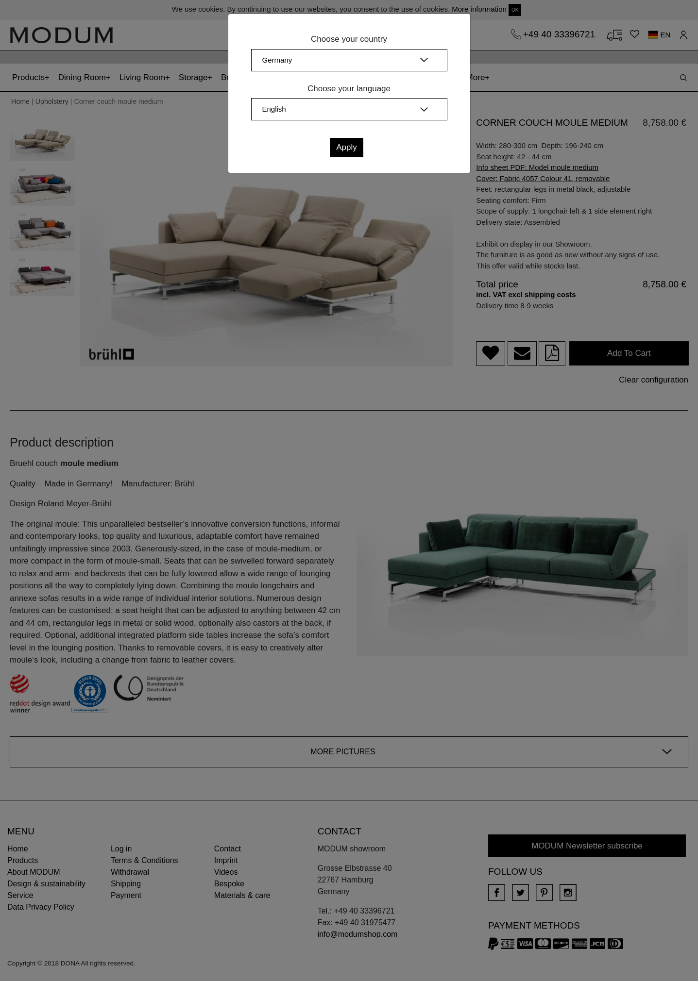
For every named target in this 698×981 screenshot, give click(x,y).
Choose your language (349, 88)
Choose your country (349, 39)
